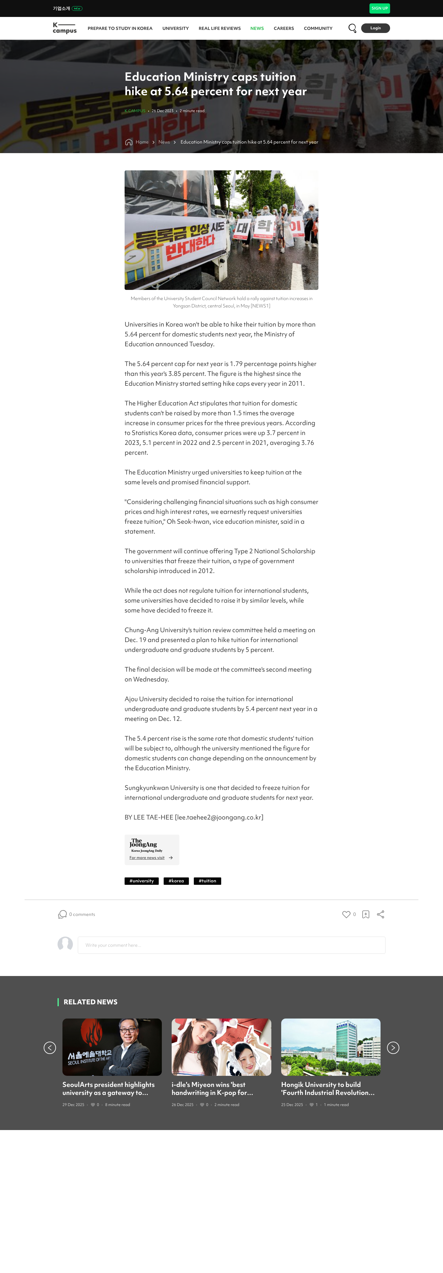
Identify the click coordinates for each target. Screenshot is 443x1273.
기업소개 (67, 8)
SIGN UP (380, 8)
